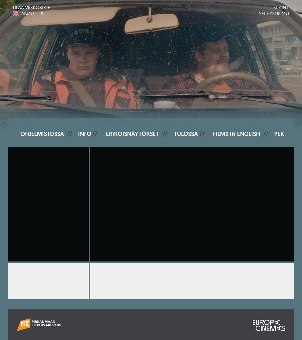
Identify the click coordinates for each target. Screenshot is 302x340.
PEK (279, 134)
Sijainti (281, 7)
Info (84, 134)
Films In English (236, 134)
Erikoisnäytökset (132, 134)
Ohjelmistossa (42, 134)
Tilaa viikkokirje (31, 7)
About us (32, 13)
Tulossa (186, 134)
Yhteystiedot (274, 13)
